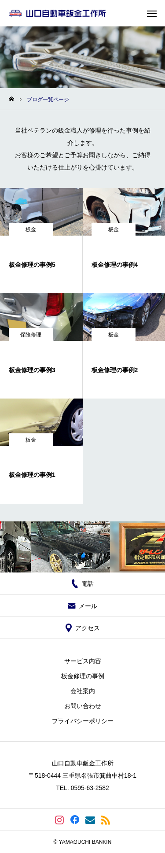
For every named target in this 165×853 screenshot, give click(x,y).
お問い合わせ (82, 705)
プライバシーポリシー (83, 720)
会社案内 (82, 690)
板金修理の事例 (82, 675)
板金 (31, 229)
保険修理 (30, 335)
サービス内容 (82, 661)
